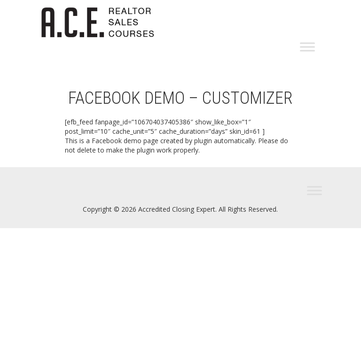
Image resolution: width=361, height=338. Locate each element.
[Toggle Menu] (307, 47)
